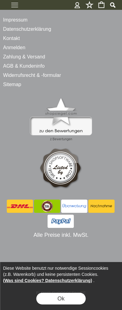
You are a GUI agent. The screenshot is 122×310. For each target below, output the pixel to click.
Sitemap (12, 84)
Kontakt (11, 38)
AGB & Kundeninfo (23, 66)
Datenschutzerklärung (27, 29)
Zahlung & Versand (24, 56)
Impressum (15, 19)
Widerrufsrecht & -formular (32, 75)
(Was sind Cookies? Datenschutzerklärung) (47, 280)
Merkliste (89, 4)
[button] (112, 5)
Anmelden (77, 4)
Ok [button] (61, 299)
